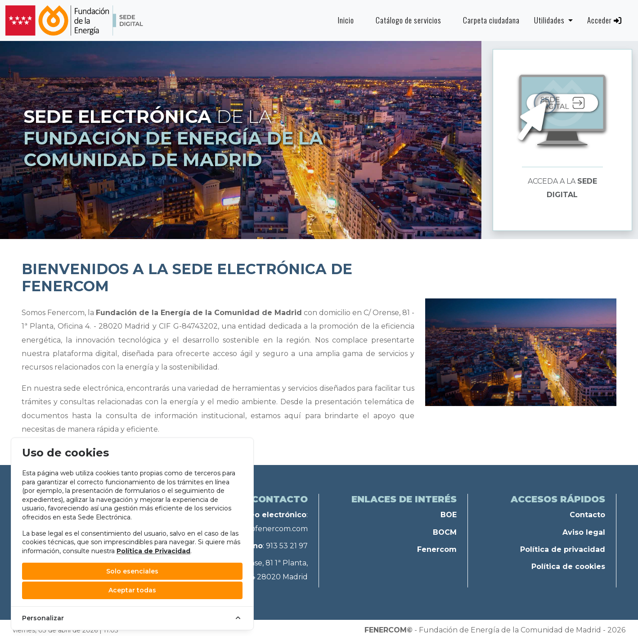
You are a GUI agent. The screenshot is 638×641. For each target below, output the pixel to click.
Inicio (346, 20)
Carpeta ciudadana (491, 20)
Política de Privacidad (153, 551)
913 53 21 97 (287, 546)
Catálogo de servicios (408, 20)
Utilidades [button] (550, 20)
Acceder (604, 20)
